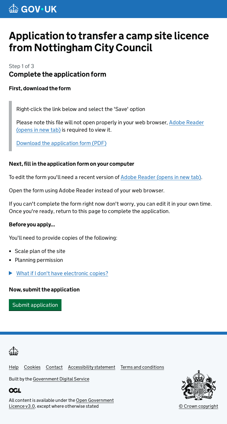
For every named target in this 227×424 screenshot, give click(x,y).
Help (14, 367)
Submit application (35, 305)
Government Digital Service (61, 379)
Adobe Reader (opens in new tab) (161, 177)
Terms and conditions (142, 367)
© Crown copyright (198, 406)
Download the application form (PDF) (61, 143)
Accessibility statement (91, 367)
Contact (54, 367)
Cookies (32, 367)
